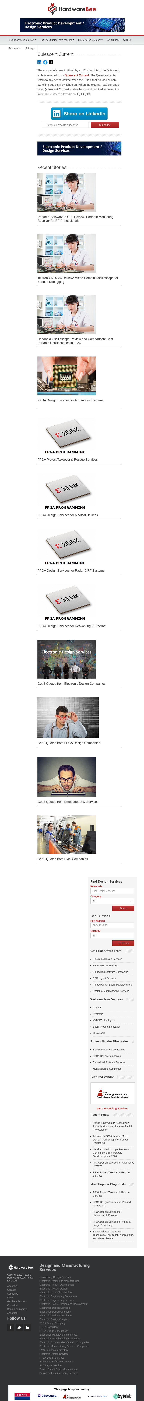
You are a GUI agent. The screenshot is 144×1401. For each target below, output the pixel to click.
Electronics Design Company (55, 1311)
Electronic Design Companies (109, 1049)
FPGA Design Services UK (53, 1330)
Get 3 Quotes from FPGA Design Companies (68, 743)
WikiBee (127, 40)
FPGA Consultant (48, 1326)
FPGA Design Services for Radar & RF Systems (70, 570)
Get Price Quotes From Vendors (56, 40)
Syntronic (98, 1013)
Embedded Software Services (109, 1062)
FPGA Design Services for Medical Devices (67, 515)
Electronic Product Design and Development (63, 1303)
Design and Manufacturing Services (58, 1373)
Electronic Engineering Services (56, 1300)
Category (95, 896)
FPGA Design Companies (107, 1055)
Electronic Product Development (56, 1284)
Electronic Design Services (107, 958)
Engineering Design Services (55, 1277)
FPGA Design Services (105, 965)
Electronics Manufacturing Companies (60, 1338)
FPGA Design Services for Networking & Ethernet (71, 626)
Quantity (95, 931)
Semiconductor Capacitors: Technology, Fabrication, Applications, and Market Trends (113, 1235)
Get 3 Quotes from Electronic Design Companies (71, 683)
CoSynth (97, 1007)
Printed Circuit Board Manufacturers (112, 984)
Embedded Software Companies (110, 971)
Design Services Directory (21, 40)
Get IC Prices (113, 40)
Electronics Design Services (54, 1307)
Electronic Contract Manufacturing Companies (64, 1342)
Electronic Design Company (54, 1319)
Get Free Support (16, 1301)
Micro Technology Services (112, 1108)
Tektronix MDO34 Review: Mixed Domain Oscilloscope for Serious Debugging (77, 279)
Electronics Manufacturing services (58, 1334)
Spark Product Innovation (106, 1026)
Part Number (97, 920)
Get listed (12, 1305)
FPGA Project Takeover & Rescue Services (67, 459)
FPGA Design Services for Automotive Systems (70, 400)
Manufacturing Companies (107, 1068)
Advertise (12, 1312)
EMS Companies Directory (53, 1349)
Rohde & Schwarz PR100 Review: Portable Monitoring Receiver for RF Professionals (75, 218)
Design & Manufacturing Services (111, 990)
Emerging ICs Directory (89, 40)
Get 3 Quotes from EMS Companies (62, 859)
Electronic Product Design (53, 1288)
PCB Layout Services (104, 978)
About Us (12, 1285)
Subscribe (12, 1293)
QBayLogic (99, 1032)
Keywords (96, 886)
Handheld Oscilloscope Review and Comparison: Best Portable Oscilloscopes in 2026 (75, 340)
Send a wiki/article (17, 1308)
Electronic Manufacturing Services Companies (64, 1346)
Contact (11, 1289)
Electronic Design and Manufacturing (59, 1280)
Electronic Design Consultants (55, 1315)
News (10, 1297)
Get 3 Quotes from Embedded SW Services (67, 801)
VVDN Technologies (104, 1020)
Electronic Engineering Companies (58, 1296)
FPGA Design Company (52, 1323)
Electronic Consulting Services (55, 1292)
